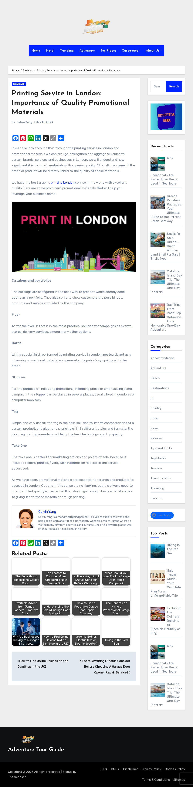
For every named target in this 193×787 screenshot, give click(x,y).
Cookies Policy (175, 769)
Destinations (160, 388)
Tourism (156, 468)
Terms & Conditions (156, 780)
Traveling (67, 50)
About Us (153, 50)
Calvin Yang (24, 122)
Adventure (87, 50)
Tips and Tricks (161, 448)
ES (152, 398)
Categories (130, 50)
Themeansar (16, 777)
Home (36, 50)
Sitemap (179, 780)
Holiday (156, 408)
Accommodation (162, 358)
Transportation (161, 478)
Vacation (157, 498)
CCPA (103, 769)
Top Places (108, 50)
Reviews (19, 84)
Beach (155, 378)
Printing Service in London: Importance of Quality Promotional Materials (72, 103)
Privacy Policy (151, 769)
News (154, 428)
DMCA (115, 769)
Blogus (67, 772)
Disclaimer (130, 769)
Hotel (50, 50)
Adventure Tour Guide (36, 750)
